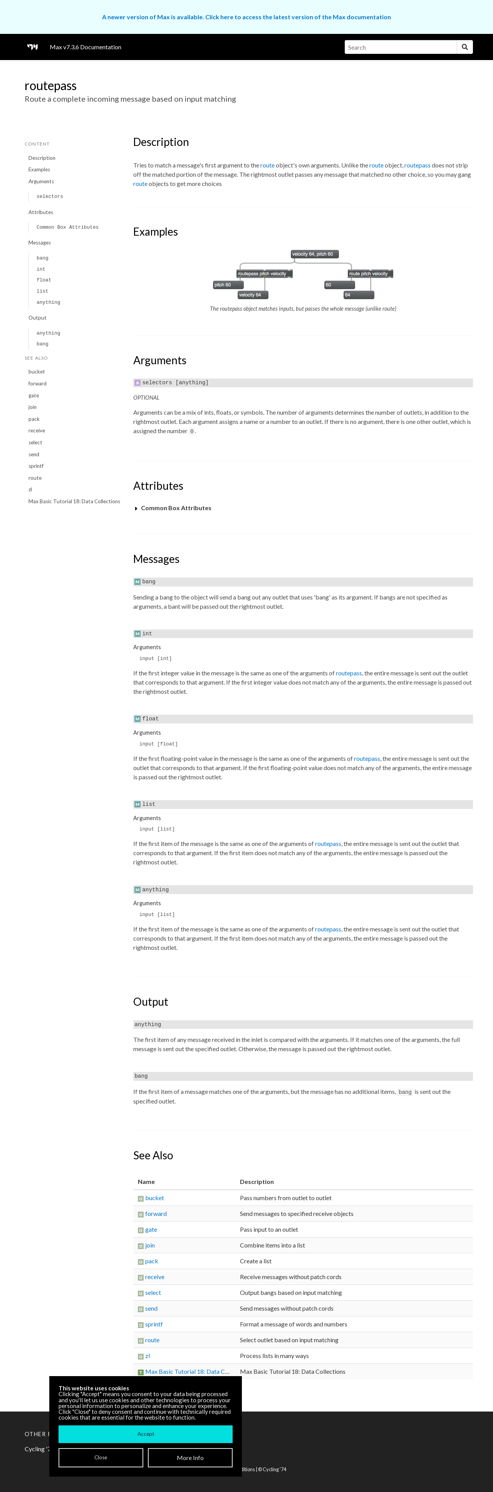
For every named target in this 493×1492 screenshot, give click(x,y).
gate (34, 395)
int (41, 269)
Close (100, 1457)
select (35, 442)
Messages (40, 242)
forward (38, 383)
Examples (39, 169)
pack (34, 419)
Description (42, 158)
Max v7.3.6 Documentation (85, 46)
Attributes (41, 212)
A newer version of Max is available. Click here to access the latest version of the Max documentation (246, 16)
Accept (146, 1434)
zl (30, 489)
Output (38, 318)
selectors (50, 196)
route (35, 478)
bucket (37, 371)
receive (37, 430)
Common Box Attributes (68, 227)
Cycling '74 (274, 1469)
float (44, 280)
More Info (190, 1457)
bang (43, 258)
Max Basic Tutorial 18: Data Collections (74, 501)
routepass (417, 165)
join (33, 407)
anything (48, 302)
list (43, 291)
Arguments (41, 181)
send (34, 454)
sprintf (36, 466)
